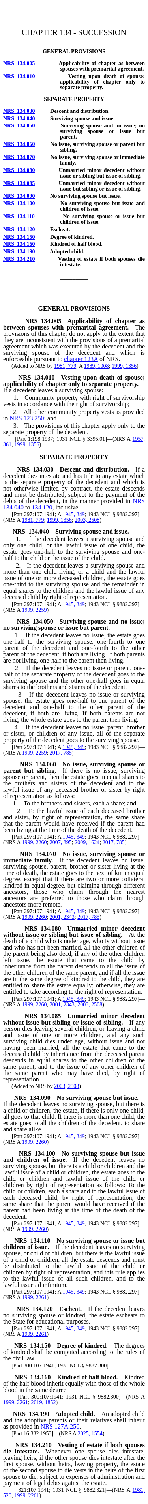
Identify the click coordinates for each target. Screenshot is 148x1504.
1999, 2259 (34, 610)
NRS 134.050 (19, 126)
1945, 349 (74, 514)
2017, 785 (61, 753)
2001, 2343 (62, 917)
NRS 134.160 (19, 244)
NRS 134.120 (19, 229)
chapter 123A (81, 359)
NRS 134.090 (19, 196)
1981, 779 (65, 366)
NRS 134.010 (19, 76)
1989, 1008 (96, 366)
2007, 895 (61, 842)
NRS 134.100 (19, 203)
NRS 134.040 (19, 119)
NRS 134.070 (19, 157)
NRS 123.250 (26, 418)
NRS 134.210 (19, 259)
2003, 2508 (87, 520)
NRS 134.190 (19, 252)
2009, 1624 (87, 842)
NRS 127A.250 (60, 1426)
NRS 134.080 (19, 170)
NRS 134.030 (19, 111)
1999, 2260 (34, 842)
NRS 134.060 (19, 144)
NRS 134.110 (19, 216)
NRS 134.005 (19, 63)
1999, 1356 (124, 366)
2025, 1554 (90, 1434)
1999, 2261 (34, 1297)
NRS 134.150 (19, 237)
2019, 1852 (43, 1402)
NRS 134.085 (19, 183)
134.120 (42, 507)
